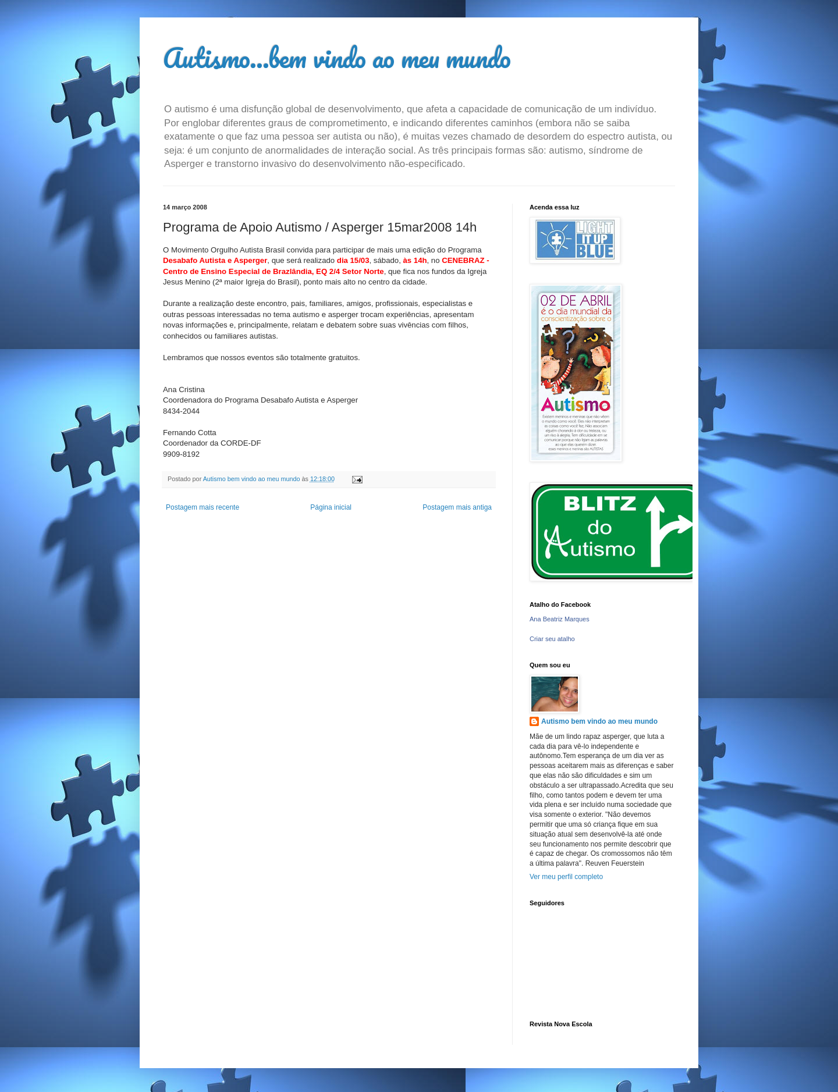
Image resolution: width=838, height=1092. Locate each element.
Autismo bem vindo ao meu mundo (599, 721)
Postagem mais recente (202, 507)
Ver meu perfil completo (566, 877)
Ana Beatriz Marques (560, 619)
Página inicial (330, 507)
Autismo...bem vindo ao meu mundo (337, 57)
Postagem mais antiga (457, 507)
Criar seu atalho (552, 638)
